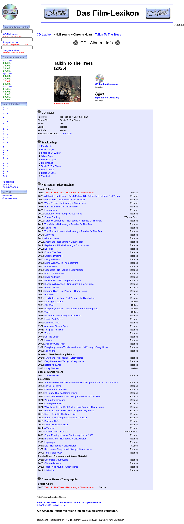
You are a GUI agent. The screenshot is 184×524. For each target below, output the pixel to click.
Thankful (45, 176)
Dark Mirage (47, 149)
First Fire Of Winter (51, 153)
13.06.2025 (65, 133)
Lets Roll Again (49, 159)
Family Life (46, 146)
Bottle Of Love (48, 173)
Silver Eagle (47, 156)
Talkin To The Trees (51, 166)
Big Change (47, 163)
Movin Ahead (47, 169)
